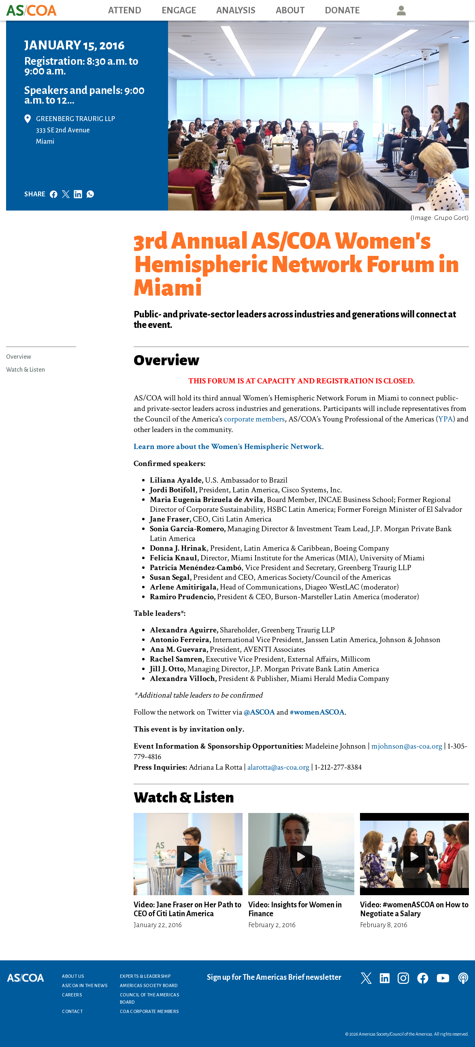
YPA (445, 419)
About (290, 10)
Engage (179, 10)
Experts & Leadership (145, 976)
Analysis (236, 10)
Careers (72, 994)
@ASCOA (259, 712)
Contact (72, 1011)
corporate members (254, 419)
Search (438, 10)
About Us (73, 976)
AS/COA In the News (84, 985)
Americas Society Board (149, 985)
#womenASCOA (317, 712)
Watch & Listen (25, 369)
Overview (18, 356)
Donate (342, 10)
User (401, 10)
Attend (124, 10)
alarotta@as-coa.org (278, 767)
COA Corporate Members (149, 1011)
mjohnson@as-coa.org (406, 746)
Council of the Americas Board (149, 998)
